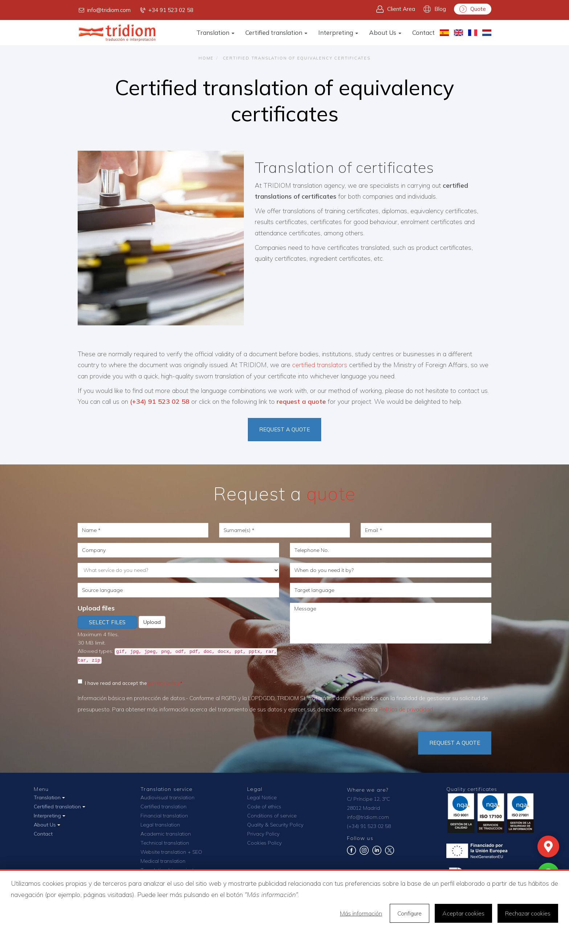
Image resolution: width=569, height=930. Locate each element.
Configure (409, 913)
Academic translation (165, 833)
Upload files (96, 608)
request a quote (301, 401)
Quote (472, 9)
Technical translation (164, 843)
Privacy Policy (263, 833)
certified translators (319, 365)
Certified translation (276, 32)
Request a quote (454, 742)
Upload (152, 622)
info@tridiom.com (104, 10)
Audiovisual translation (167, 797)
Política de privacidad (406, 709)
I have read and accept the (128, 682)
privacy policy (163, 683)
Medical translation (162, 861)
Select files (107, 622)
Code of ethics (264, 806)
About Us (385, 32)
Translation (215, 32)
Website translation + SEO (171, 852)
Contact (423, 32)
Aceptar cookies (463, 913)
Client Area (395, 9)
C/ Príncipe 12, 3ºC (368, 799)
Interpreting (338, 32)
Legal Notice (262, 797)
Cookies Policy (264, 843)
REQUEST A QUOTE (284, 429)
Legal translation (160, 824)
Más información (361, 913)
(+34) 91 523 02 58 (160, 401)
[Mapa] (548, 846)
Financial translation (164, 815)
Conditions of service (271, 815)
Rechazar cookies (527, 913)
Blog (434, 9)
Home (206, 58)
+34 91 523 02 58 (166, 10)
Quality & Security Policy (275, 824)
